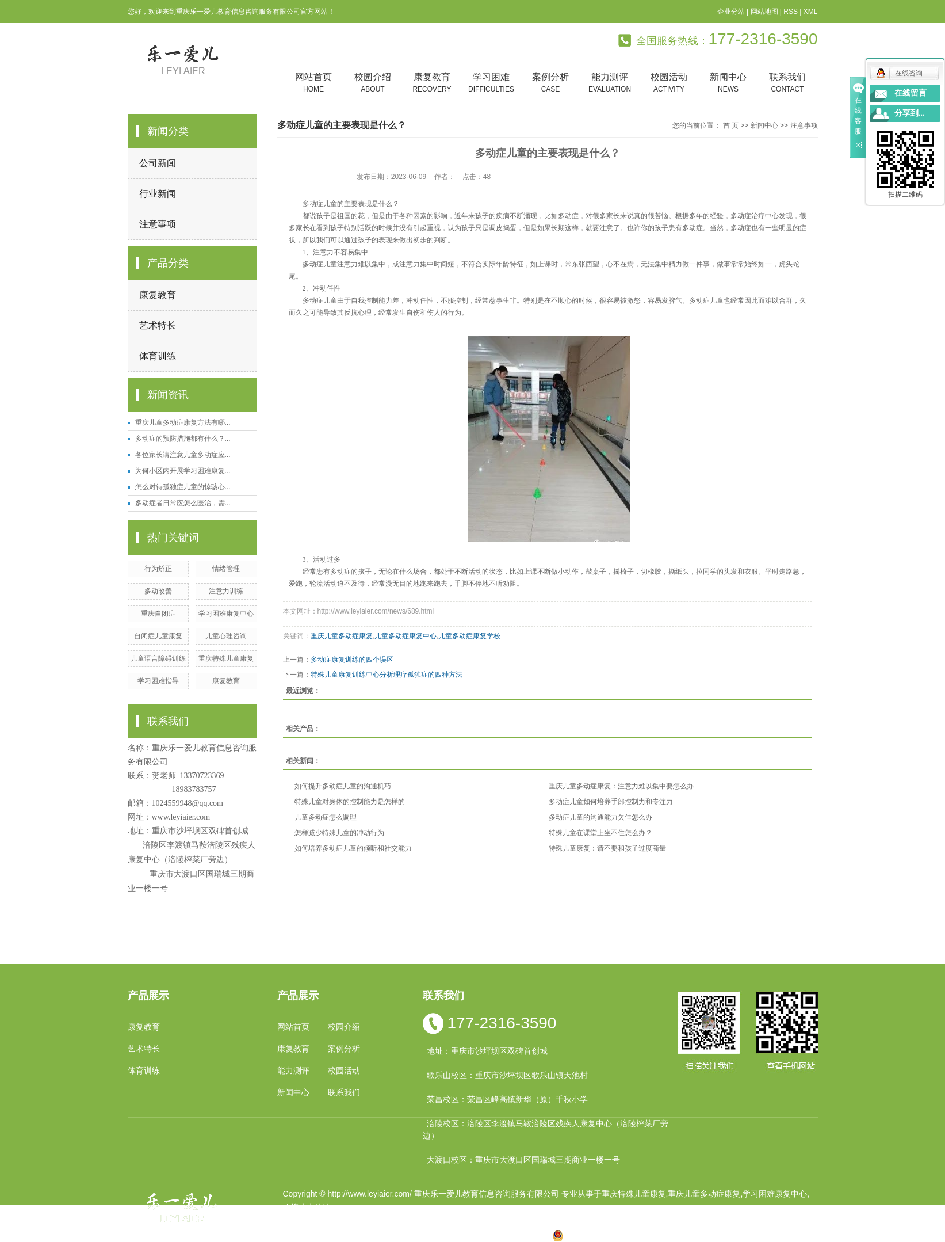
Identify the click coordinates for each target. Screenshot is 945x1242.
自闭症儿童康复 (158, 636)
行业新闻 (157, 194)
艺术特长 (157, 325)
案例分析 (550, 83)
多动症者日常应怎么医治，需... (183, 503)
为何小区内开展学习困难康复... (183, 471)
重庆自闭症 (158, 613)
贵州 (468, 1235)
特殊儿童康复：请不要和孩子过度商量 (607, 848)
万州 (487, 1235)
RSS (790, 11)
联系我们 (787, 83)
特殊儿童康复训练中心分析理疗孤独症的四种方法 (386, 674)
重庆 (377, 1235)
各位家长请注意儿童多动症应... (183, 455)
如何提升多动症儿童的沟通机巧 (342, 786)
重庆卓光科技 (513, 1221)
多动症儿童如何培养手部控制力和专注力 (611, 802)
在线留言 (910, 93)
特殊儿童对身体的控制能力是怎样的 (349, 802)
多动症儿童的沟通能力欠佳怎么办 (600, 817)
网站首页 (313, 83)
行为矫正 (158, 569)
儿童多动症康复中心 (405, 636)
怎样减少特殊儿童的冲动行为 (339, 833)
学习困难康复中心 (226, 613)
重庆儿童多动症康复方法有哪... (183, 422)
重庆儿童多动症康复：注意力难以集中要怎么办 (621, 786)
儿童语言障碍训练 (158, 658)
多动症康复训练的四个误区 (352, 660)
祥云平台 (428, 1221)
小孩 (395, 1235)
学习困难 (491, 83)
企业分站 (731, 11)
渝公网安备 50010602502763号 (615, 1235)
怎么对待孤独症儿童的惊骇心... (183, 487)
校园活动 (669, 83)
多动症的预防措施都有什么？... (183, 439)
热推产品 (299, 1235)
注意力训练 (226, 591)
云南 (431, 1235)
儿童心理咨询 (226, 636)
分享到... (909, 113)
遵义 (523, 1235)
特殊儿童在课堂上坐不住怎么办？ (600, 833)
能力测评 (610, 83)
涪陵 (450, 1235)
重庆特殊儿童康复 (226, 658)
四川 (413, 1235)
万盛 (542, 1235)
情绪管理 (226, 569)
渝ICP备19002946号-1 (323, 1221)
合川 (505, 1235)
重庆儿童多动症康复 (342, 636)
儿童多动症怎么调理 (325, 817)
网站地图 (764, 11)
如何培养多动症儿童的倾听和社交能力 (353, 848)
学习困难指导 (158, 681)
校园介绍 (373, 83)
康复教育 (432, 83)
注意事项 (157, 224)
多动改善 (158, 591)
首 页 (731, 125)
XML (811, 11)
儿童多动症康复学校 (469, 636)
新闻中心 (728, 83)
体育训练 (157, 356)
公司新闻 (157, 163)
